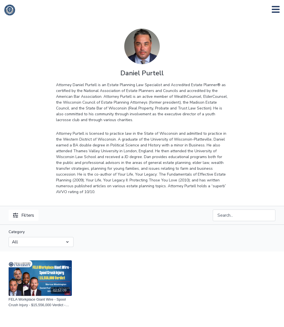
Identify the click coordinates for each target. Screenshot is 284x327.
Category (17, 231)
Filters (23, 215)
